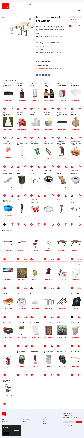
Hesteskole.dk (29, 430)
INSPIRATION (40, 5)
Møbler (4, 170)
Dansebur (32, 85)
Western (37, 66)
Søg (51, 11)
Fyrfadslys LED (46, 114)
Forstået (6, 433)
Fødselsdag (48, 68)
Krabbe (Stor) (5, 293)
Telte (4, 112)
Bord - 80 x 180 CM (20, 235)
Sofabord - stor (46, 293)
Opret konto (77, 5)
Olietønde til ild (19, 85)
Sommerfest (38, 69)
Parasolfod (32, 293)
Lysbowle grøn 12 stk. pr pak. (35, 264)
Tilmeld (78, 421)
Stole (72, 199)
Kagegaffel (59, 293)
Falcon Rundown (31, 434)
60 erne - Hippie (43, 69)
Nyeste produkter (32, 5)
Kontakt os (46, 5)
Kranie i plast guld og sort (61, 351)
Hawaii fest (56, 66)
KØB (72, 195)
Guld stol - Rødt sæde (34, 235)
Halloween (60, 66)
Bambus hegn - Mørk (20, 264)
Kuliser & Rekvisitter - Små (34, 83)
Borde (10, 14)
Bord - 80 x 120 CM (6, 235)
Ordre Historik (45, 417)
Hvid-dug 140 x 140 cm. (75, 85)
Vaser (72, 112)
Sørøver (40, 66)
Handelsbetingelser (25, 419)
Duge (71, 83)
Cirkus (37, 68)
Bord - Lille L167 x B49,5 (75, 351)
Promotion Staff (46, 83)
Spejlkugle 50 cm (20, 293)
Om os (23, 415)
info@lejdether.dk (7, 423)
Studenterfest (48, 69)
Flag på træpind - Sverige (34, 143)
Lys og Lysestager (33, 112)
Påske (43, 66)
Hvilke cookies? (16, 430)
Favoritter (44, 421)
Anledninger (24, 5)
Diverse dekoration (20, 112)
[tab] (3, 17)
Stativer (18, 199)
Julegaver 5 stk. (19, 114)
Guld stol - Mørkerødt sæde (48, 264)
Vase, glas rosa (73, 114)
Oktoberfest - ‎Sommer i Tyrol (49, 66)
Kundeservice (45, 423)
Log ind (81, 5)
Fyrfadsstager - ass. (6, 143)
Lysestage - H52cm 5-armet (49, 235)
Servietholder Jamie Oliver (61, 85)
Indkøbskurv (45, 419)
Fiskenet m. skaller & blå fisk (75, 264)
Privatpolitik (24, 421)
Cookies (5, 427)
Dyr (57, 170)
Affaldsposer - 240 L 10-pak (75, 293)
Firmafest (43, 68)
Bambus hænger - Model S (48, 143)
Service (58, 83)
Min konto (44, 415)
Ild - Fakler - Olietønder (21, 83)
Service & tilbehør (5, 14)
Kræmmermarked (53, 68)
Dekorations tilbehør (47, 170)
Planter (45, 141)
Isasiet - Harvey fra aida (48, 201)
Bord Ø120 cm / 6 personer (75, 235)
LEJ (70, 25)
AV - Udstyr (59, 112)
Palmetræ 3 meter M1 (20, 322)
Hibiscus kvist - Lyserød (61, 264)
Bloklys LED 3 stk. (33, 114)
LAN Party (40, 68)
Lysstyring (5, 83)
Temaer (17, 5)
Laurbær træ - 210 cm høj (34, 351)
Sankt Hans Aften (59, 68)
